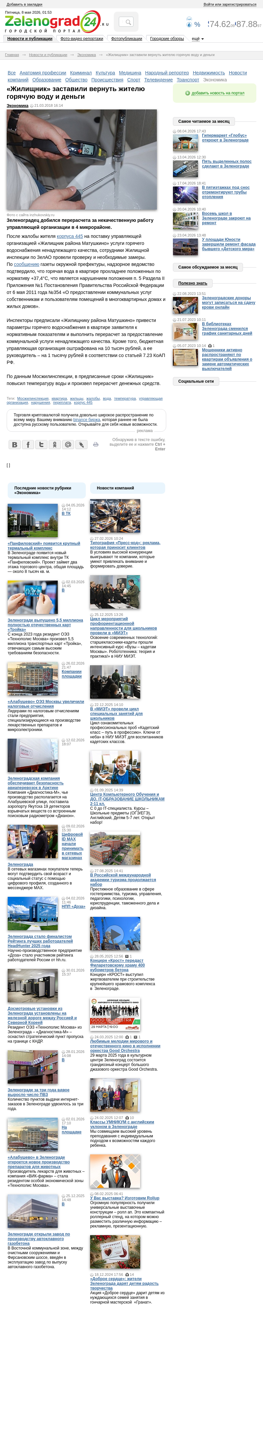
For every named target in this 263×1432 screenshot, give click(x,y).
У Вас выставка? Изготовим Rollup (125, 1198)
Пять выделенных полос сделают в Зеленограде (227, 163)
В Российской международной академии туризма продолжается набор (123, 880)
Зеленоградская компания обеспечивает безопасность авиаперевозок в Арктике (36, 783)
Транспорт (188, 79)
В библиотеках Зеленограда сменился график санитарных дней (227, 329)
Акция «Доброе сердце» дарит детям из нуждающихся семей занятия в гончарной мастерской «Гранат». (127, 1298)
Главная (12, 55)
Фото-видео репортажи (81, 38)
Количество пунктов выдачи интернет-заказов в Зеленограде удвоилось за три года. (45, 1104)
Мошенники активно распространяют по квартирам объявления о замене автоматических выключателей (227, 359)
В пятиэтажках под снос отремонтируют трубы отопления (226, 192)
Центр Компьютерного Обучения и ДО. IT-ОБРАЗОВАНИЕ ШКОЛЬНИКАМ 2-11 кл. (127, 799)
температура (125, 398)
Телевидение (158, 79)
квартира (59, 398)
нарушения (40, 402)
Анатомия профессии (43, 72)
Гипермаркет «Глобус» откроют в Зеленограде (225, 137)
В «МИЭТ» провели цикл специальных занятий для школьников (116, 714)
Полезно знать (192, 283)
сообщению (26, 264)
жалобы (93, 398)
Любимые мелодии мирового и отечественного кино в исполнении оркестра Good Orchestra (125, 1046)
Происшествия (107, 79)
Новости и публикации (29, 38)
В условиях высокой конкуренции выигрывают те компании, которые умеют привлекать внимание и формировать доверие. (122, 559)
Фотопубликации (126, 38)
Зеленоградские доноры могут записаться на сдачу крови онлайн (228, 303)
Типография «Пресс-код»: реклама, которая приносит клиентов (125, 545)
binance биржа (86, 419)
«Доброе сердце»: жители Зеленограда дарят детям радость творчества (124, 1284)
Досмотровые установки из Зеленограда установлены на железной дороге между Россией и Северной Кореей (42, 1015)
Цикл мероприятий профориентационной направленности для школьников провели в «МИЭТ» (123, 626)
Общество (76, 79)
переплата (62, 402)
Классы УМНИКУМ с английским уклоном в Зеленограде (122, 1124)
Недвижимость (209, 72)
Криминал (81, 72)
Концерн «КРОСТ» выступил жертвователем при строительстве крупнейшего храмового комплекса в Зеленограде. (122, 981)
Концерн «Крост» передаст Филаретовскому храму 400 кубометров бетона (117, 965)
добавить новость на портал (218, 93)
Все (12, 72)
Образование (46, 79)
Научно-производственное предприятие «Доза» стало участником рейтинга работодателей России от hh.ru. (45, 955)
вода (107, 398)
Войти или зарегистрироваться (230, 4)
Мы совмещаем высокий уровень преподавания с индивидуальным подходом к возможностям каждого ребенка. (122, 1138)
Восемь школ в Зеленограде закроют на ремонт (226, 218)
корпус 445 (83, 402)
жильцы (76, 398)
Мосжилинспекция (33, 398)
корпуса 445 (70, 236)
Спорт (133, 79)
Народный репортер (167, 72)
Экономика (86, 55)
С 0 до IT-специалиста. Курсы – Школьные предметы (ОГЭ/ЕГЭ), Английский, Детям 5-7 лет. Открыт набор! (122, 815)
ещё (196, 38)
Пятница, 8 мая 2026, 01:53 (28, 12)
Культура (105, 72)
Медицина (130, 72)
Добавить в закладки (24, 4)
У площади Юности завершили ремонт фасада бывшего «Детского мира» (229, 244)
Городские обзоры (167, 38)
